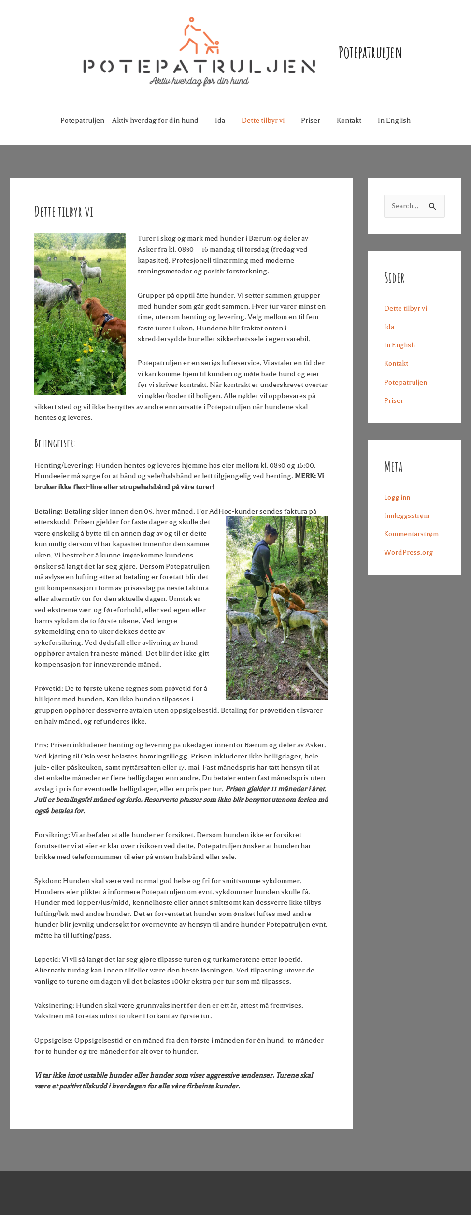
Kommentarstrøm (411, 543)
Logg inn (398, 506)
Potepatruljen (384, 56)
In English (394, 129)
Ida (220, 129)
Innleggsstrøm (407, 524)
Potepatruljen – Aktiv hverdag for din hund (129, 129)
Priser (310, 129)
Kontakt (349, 129)
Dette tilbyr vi (263, 129)
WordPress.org (408, 561)
